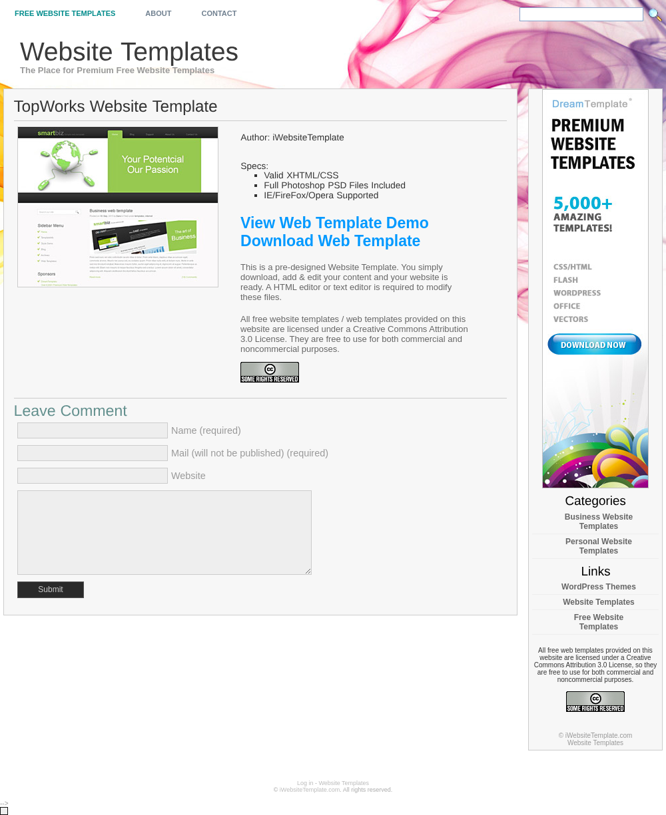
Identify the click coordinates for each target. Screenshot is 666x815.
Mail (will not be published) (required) (249, 453)
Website (188, 475)
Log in (305, 783)
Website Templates (599, 602)
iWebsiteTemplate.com (310, 789)
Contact (218, 13)
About (158, 13)
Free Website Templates (65, 13)
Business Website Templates (599, 521)
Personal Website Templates (598, 546)
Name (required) (206, 430)
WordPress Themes (598, 586)
